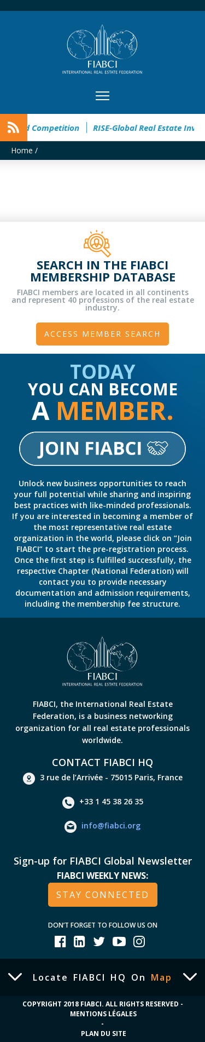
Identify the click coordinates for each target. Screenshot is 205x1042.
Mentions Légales (103, 1013)
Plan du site (103, 1033)
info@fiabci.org (102, 827)
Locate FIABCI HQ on (102, 977)
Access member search (102, 334)
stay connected (102, 895)
